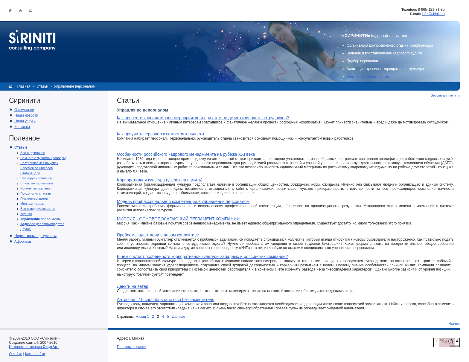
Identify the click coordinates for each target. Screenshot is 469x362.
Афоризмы (23, 241)
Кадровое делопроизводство (42, 224)
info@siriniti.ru (433, 14)
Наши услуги (25, 121)
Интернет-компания (34, 347)
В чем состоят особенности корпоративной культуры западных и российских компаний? (202, 256)
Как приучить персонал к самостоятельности (160, 134)
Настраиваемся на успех (39, 163)
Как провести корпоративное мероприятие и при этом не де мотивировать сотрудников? (203, 117)
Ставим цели (30, 173)
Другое (25, 229)
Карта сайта (35, 354)
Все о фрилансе (32, 153)
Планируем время (34, 198)
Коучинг (26, 214)
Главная (24, 86)
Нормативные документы (35, 236)
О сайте (15, 354)
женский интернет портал (368, 76)
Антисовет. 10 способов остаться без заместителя (165, 299)
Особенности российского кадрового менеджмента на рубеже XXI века (186, 154)
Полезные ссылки (132, 347)
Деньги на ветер (132, 286)
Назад (141, 316)
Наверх (453, 323)
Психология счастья (35, 193)
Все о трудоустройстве (37, 208)
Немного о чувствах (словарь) (43, 158)
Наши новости (26, 115)
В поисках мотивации (36, 183)
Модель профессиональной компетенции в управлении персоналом (183, 201)
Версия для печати (445, 95)
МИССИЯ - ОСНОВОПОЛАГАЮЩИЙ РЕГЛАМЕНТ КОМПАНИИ (178, 218)
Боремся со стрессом (36, 168)
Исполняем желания (35, 188)
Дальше (178, 316)
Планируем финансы (36, 178)
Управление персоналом (74, 86)
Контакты (22, 127)
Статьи (42, 86)
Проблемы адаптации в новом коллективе (158, 235)
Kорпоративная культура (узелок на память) (159, 180)
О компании (24, 110)
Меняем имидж (32, 203)
